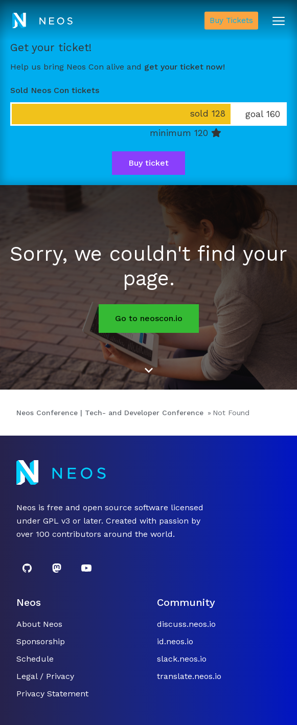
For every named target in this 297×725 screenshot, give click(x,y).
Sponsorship (40, 641)
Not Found (231, 413)
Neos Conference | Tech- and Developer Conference (109, 413)
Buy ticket (148, 163)
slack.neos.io (182, 659)
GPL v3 (56, 521)
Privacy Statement (52, 693)
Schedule (35, 659)
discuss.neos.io (186, 624)
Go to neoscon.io (148, 318)
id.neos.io (175, 641)
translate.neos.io (189, 676)
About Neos (39, 624)
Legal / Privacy (45, 676)
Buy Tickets (231, 20)
